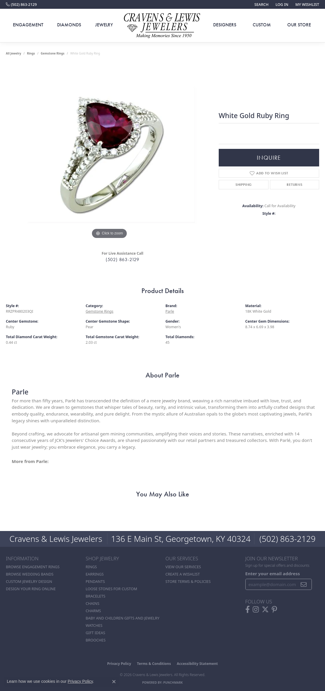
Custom (262, 25)
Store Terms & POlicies (188, 581)
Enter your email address (272, 573)
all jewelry (13, 53)
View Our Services (183, 566)
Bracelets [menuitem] (95, 596)
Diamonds (69, 25)
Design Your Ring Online (31, 588)
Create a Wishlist (182, 574)
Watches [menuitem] (94, 625)
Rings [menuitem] (91, 566)
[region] (109, 152)
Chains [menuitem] (93, 603)
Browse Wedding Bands (30, 574)
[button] (260, 4)
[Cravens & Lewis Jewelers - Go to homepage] (162, 25)
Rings (31, 53)
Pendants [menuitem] (95, 581)
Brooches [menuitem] (96, 640)
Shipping (243, 184)
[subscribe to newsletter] (304, 584)
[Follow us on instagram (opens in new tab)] (256, 609)
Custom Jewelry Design (29, 581)
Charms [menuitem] (93, 610)
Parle (169, 311)
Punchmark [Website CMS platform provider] (173, 682)
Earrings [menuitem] (95, 574)
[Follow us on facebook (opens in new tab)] (247, 609)
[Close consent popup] (114, 681)
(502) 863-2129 (122, 259)
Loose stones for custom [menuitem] (111, 588)
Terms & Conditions (154, 663)
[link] (21, 4)
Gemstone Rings (52, 53)
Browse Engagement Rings (32, 566)
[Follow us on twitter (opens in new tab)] (265, 609)
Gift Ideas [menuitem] (95, 632)
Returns (294, 184)
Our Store (299, 25)
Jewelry (104, 25)
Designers (224, 25)
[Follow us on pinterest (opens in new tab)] (274, 609)
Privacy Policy (119, 663)
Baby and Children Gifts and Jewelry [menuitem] (123, 618)
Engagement (28, 25)
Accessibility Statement (197, 663)
